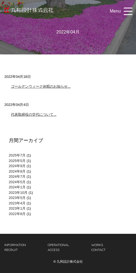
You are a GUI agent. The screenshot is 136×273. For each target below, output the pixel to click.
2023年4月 (17, 203)
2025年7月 (17, 155)
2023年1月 (17, 208)
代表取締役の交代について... (33, 114)
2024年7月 (17, 176)
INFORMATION (15, 245)
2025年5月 (17, 161)
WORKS (97, 245)
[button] (127, 11)
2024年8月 (17, 171)
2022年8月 (17, 214)
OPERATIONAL (58, 245)
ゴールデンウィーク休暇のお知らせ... (41, 86)
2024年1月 (17, 187)
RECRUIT (11, 250)
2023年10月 (18, 193)
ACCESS (53, 250)
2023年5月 (17, 198)
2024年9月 (17, 166)
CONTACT (98, 250)
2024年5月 (17, 182)
